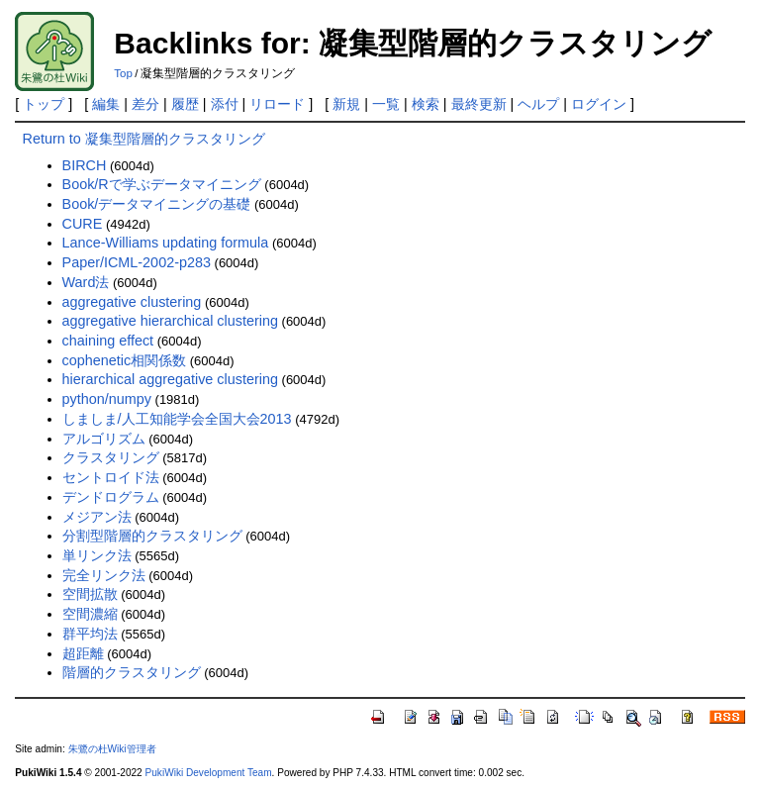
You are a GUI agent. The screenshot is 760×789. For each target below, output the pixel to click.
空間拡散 (90, 594)
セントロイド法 (110, 477)
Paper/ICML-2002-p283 (136, 262)
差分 (145, 104)
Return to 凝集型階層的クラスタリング (144, 139)
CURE (82, 224)
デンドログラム (110, 497)
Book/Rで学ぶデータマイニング (161, 184)
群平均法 (90, 633)
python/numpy (106, 399)
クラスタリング (110, 457)
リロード (277, 104)
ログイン (598, 104)
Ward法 (86, 282)
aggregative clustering (132, 302)
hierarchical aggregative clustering (170, 379)
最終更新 (479, 104)
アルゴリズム (103, 438)
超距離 (83, 653)
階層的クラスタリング (131, 672)
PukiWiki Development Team (208, 772)
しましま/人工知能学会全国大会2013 (177, 419)
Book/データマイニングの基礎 (156, 204)
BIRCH (84, 165)
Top (123, 73)
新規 (346, 104)
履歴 (185, 104)
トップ (43, 104)
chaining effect (108, 340)
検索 (425, 104)
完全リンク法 (103, 575)
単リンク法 (97, 555)
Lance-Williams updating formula (165, 242)
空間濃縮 (90, 614)
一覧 (386, 104)
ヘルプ (538, 104)
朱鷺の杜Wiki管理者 (112, 748)
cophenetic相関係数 (124, 360)
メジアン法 (97, 517)
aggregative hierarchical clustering (170, 321)
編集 (106, 104)
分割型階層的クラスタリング (152, 535)
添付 (224, 104)
